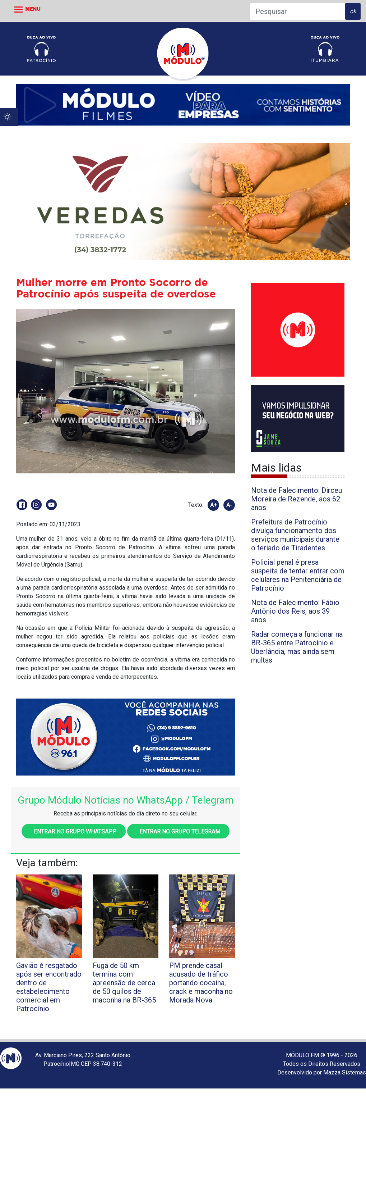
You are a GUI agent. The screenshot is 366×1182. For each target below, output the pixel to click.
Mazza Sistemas (344, 1072)
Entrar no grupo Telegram (178, 831)
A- (229, 505)
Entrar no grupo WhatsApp (73, 831)
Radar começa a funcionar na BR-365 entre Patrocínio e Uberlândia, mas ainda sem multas (297, 647)
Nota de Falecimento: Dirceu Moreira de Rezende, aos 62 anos (296, 499)
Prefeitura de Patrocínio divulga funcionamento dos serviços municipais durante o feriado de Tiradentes (295, 535)
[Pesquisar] (297, 11)
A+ (213, 505)
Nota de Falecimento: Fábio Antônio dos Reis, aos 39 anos (295, 611)
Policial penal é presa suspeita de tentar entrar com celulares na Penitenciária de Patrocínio (297, 575)
